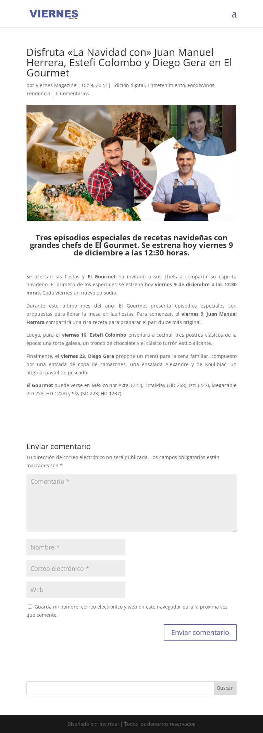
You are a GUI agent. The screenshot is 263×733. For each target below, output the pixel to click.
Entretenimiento (166, 85)
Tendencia (38, 93)
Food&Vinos (201, 85)
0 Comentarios (72, 93)
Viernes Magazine (56, 85)
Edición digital (128, 85)
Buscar (225, 688)
